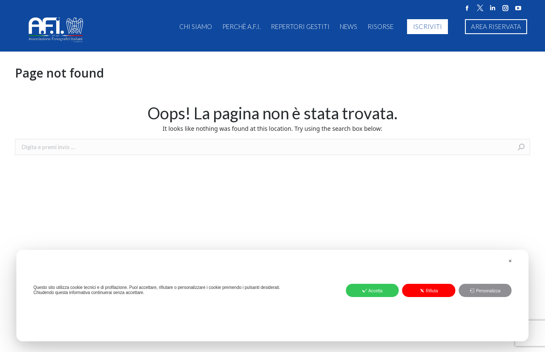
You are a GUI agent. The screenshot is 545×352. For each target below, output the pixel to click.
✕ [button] (510, 261)
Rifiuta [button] (428, 290)
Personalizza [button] (485, 290)
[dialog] (272, 295)
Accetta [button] (372, 290)
